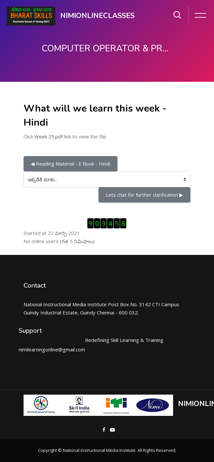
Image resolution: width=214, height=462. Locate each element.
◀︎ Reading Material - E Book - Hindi (70, 163)
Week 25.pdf (48, 136)
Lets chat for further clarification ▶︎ (144, 194)
